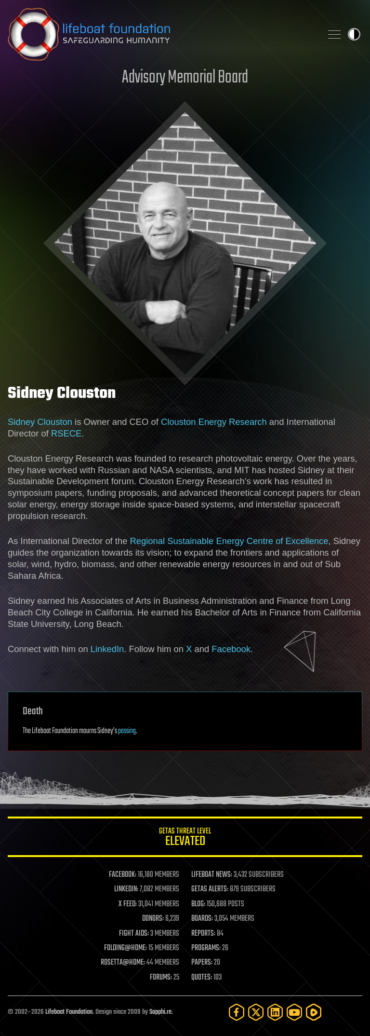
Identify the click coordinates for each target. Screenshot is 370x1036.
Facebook (231, 649)
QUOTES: (201, 977)
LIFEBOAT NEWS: (211, 875)
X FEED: (128, 904)
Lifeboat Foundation (68, 1012)
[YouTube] (294, 1012)
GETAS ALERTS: (209, 889)
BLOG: (198, 904)
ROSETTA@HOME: (123, 962)
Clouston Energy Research (214, 422)
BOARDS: (202, 919)
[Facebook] (236, 1012)
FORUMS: (161, 977)
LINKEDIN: (126, 889)
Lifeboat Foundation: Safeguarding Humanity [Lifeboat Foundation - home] (161, 34)
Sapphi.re (160, 1012)
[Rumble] (313, 1012)
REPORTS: (203, 933)
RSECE (66, 433)
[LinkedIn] (275, 1012)
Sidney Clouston (40, 422)
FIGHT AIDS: (134, 933)
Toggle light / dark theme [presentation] (354, 34)
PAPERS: (201, 962)
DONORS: (153, 919)
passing (127, 731)
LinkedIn (107, 649)
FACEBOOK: (122, 875)
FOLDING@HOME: (125, 948)
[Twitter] (256, 1012)
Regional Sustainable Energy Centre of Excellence (229, 541)
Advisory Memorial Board (185, 78)
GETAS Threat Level (185, 838)
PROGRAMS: (206, 948)
